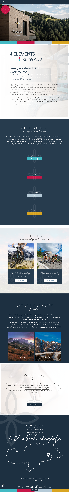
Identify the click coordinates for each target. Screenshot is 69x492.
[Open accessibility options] (2, 486)
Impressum (23, 478)
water (34, 158)
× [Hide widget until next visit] (3, 484)
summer (11, 317)
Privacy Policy (32, 478)
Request (34, 489)
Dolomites (43, 429)
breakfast (55, 141)
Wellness (34, 404)
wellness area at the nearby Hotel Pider (37, 388)
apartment (11, 385)
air (34, 195)
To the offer (21, 280)
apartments (39, 138)
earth (34, 213)
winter (14, 322)
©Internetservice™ (43, 478)
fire (34, 177)
